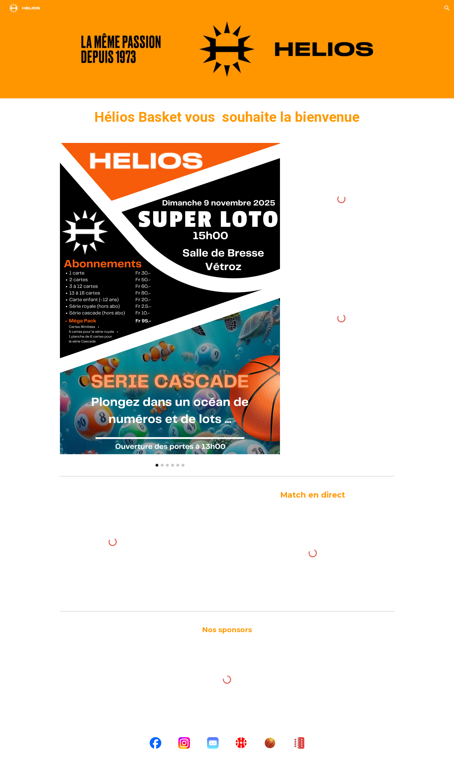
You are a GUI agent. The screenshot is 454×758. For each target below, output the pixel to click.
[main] (227, 117)
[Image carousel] (170, 305)
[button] (447, 8)
